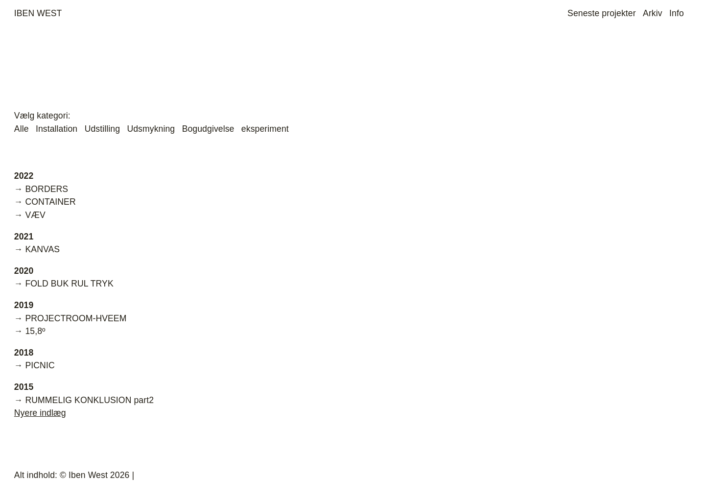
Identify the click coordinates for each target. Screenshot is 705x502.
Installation (56, 129)
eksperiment (265, 129)
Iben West (38, 13)
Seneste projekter (601, 13)
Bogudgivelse (208, 129)
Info (676, 13)
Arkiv (652, 13)
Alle (21, 129)
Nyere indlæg (40, 413)
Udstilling (102, 129)
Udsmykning (151, 129)
